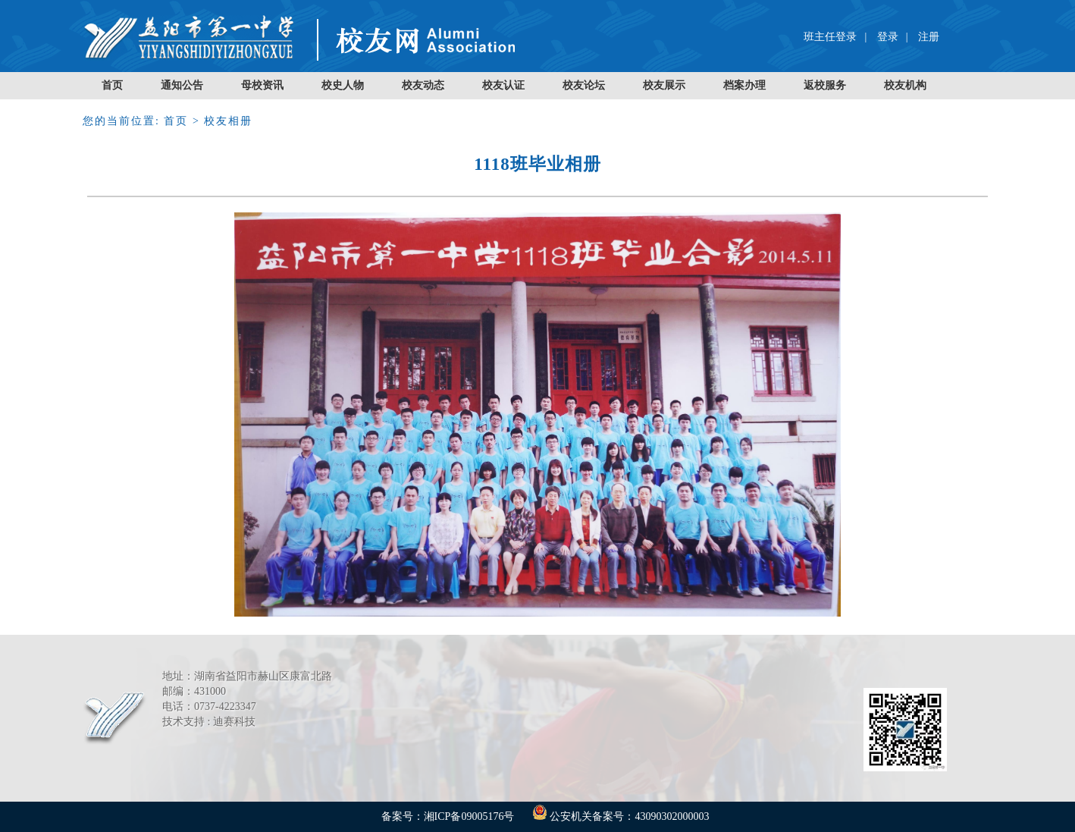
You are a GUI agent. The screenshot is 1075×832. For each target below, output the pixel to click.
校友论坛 (584, 85)
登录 (887, 36)
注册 (928, 36)
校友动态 (423, 85)
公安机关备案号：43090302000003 (621, 816)
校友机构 (905, 85)
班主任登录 (830, 36)
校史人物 (342, 85)
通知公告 (182, 85)
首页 (112, 85)
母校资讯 (262, 85)
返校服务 (825, 85)
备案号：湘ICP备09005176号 (448, 816)
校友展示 (664, 85)
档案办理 (744, 85)
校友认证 (503, 85)
